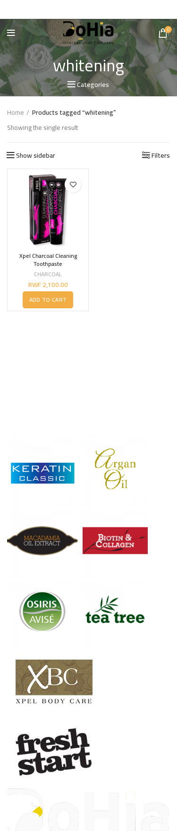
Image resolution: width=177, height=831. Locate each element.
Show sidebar (35, 155)
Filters (161, 155)
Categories (93, 84)
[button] (48, 299)
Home (15, 113)
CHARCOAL (48, 274)
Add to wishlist (73, 184)
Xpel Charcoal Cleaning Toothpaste (48, 259)
